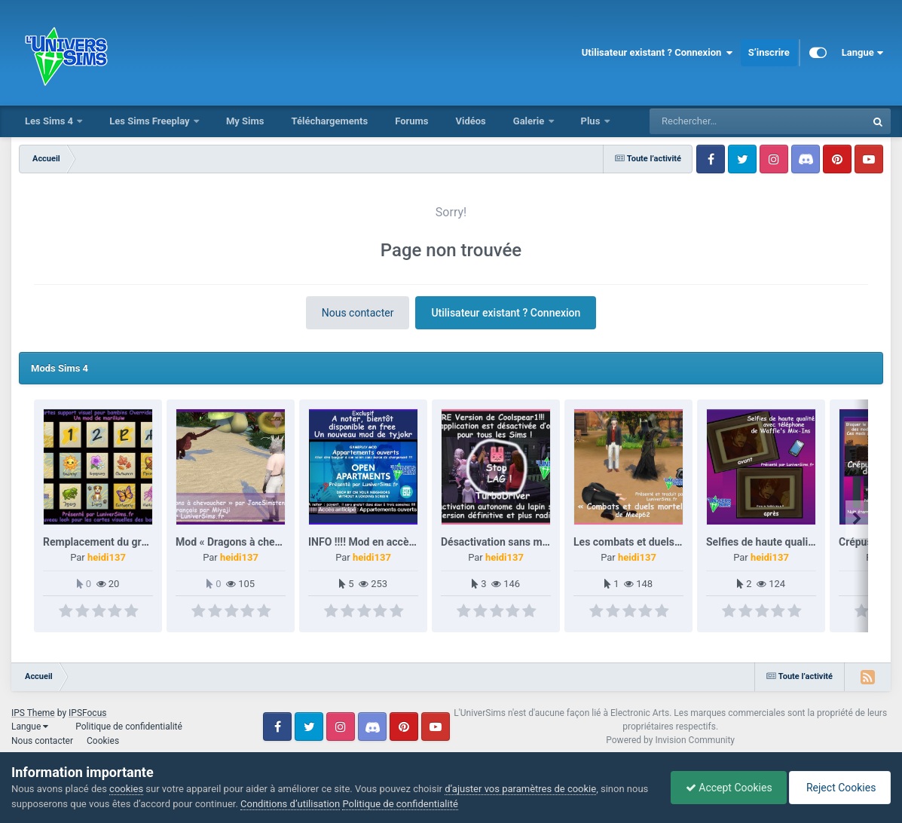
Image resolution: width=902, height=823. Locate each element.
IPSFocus (87, 713)
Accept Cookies (725, 788)
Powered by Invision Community (670, 740)
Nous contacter (358, 313)
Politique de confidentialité (128, 726)
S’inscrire (769, 52)
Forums (411, 121)
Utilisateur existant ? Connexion (657, 52)
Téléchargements (329, 121)
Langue (862, 52)
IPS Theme (33, 713)
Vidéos (470, 121)
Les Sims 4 (50, 121)
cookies (126, 788)
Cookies (103, 741)
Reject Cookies (839, 788)
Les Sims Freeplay (150, 121)
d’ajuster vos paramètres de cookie (520, 788)
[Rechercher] (717, 121)
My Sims (245, 121)
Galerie (530, 121)
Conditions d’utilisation (314, 803)
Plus (592, 121)
